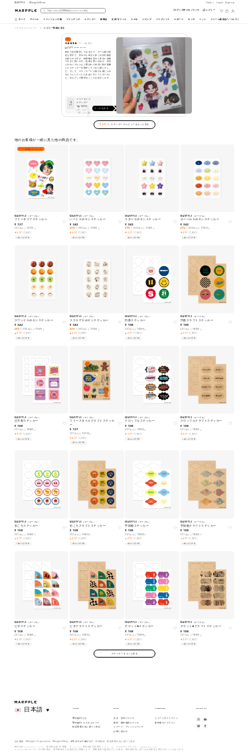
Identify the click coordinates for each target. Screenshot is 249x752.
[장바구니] (226, 11)
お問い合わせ (120, 731)
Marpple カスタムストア (85, 722)
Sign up (230, 2)
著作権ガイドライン (165, 722)
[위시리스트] (221, 11)
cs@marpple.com (148, 746)
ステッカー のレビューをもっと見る (124, 124)
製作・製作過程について (126, 722)
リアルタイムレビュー (26, 28)
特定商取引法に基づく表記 (86, 726)
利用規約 (100, 741)
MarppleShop (60, 741)
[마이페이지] (232, 11)
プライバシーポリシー (82, 741)
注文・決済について (124, 718)
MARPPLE (20, 2)
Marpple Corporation (38, 741)
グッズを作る (107, 108)
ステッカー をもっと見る (125, 653)
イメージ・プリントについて (129, 726)
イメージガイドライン (166, 718)
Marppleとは (79, 718)
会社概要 (19, 741)
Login (219, 2)
